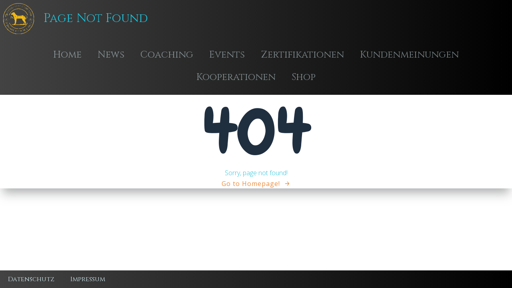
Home (67, 54)
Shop (304, 77)
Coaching (166, 54)
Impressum (87, 279)
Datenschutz (31, 279)
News (111, 54)
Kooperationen (236, 77)
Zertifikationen (302, 54)
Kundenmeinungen (409, 54)
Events (227, 54)
